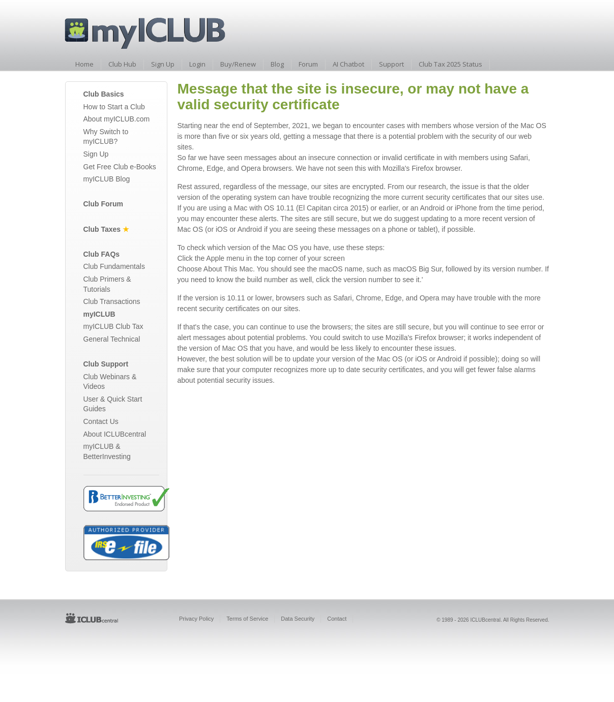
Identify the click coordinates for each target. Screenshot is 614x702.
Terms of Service (247, 619)
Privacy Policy (196, 619)
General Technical (111, 339)
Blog (277, 64)
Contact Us (101, 421)
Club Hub (122, 64)
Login (197, 64)
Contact (336, 619)
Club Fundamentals (114, 266)
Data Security (297, 619)
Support (391, 64)
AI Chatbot (348, 64)
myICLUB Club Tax (113, 326)
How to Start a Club (114, 107)
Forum (308, 64)
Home (84, 64)
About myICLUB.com (116, 119)
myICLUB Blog (106, 179)
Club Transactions (111, 301)
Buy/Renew (238, 64)
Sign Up (162, 64)
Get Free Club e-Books (119, 167)
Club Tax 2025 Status (450, 64)
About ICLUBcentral (115, 434)
